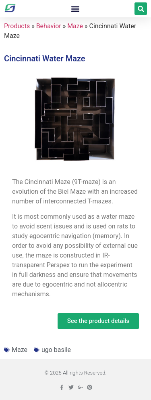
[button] (75, 8)
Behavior (48, 26)
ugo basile (56, 350)
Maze (75, 26)
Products (17, 26)
